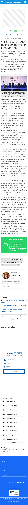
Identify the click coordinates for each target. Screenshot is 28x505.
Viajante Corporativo (12, 259)
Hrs (21, 259)
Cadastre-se (14, 371)
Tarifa (3, 262)
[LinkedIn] (11, 278)
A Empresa (4, 475)
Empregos (4, 470)
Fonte (10, 30)
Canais (3, 461)
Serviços (4, 466)
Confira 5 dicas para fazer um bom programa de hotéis (11, 310)
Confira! (21, 283)
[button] (7, 34)
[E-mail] (13, 278)
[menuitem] (14, 461)
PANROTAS (13, 2)
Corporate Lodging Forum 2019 (10, 265)
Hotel (3, 259)
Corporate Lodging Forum (14, 262)
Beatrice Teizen (8, 38)
